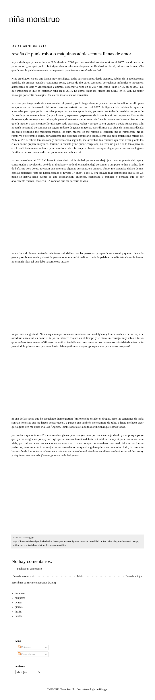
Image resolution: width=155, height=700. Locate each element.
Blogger (103, 689)
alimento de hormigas (28, 541)
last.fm (18, 611)
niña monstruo (34, 19)
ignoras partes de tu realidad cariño (89, 541)
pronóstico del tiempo (128, 541)
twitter (18, 602)
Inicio (80, 576)
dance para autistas (62, 541)
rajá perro (18, 545)
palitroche (111, 541)
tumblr (18, 616)
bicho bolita (46, 541)
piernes (19, 607)
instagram (20, 593)
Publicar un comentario (29, 568)
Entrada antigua (134, 576)
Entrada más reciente (24, 576)
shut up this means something (52, 545)
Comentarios (26, 654)
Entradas (24, 647)
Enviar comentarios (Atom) (41, 582)
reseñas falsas (30, 545)
